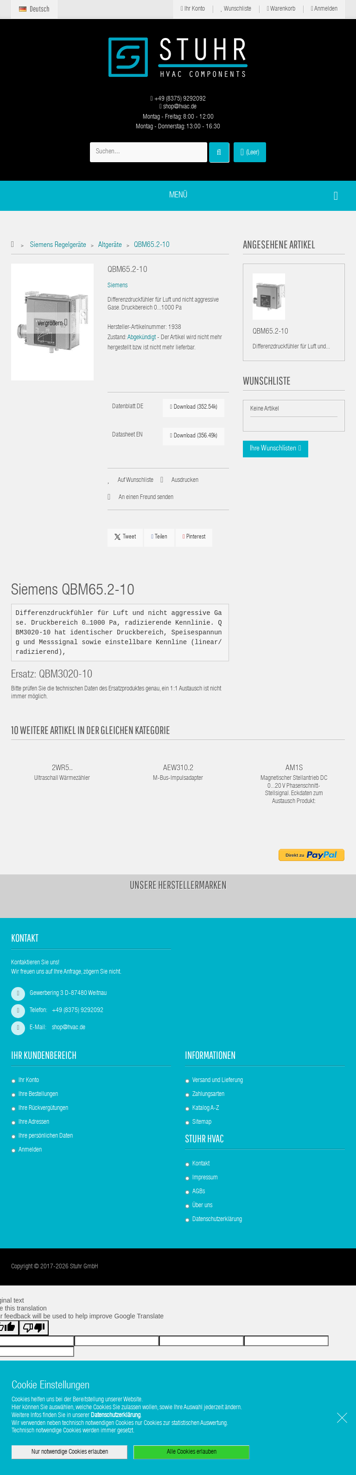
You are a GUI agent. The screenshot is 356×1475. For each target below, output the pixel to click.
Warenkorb (281, 9)
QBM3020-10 (65, 675)
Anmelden (324, 9)
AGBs (198, 1192)
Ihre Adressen (34, 1122)
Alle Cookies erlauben (191, 1452)
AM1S (294, 768)
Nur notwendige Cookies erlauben (70, 1452)
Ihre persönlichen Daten (46, 1136)
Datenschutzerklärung (217, 1219)
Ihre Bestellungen (38, 1094)
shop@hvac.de (178, 107)
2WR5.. (62, 768)
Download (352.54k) (193, 407)
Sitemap (201, 1122)
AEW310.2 (178, 768)
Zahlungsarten (208, 1094)
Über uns (202, 1206)
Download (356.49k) (193, 435)
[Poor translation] (34, 1328)
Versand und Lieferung (217, 1080)
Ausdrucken (185, 480)
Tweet (125, 537)
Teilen (159, 536)
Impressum (205, 1178)
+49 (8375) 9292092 (177, 99)
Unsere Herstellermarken (178, 884)
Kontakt (201, 1164)
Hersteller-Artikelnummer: (137, 327)
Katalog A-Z (205, 1108)
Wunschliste (236, 9)
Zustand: (117, 338)
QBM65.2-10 (270, 334)
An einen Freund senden (146, 497)
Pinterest (194, 536)
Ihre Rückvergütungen (43, 1108)
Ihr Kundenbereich (43, 1055)
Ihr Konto (193, 9)
